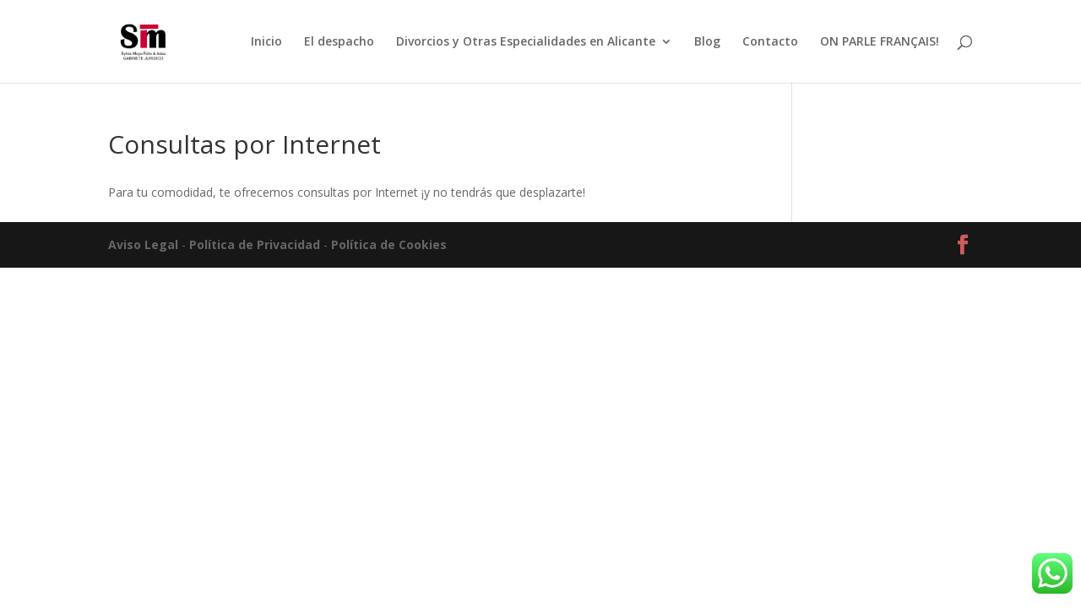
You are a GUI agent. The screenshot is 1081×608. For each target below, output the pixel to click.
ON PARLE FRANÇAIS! (879, 42)
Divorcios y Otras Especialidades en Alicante (525, 42)
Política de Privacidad (254, 244)
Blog (707, 42)
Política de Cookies (389, 244)
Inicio (266, 42)
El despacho (339, 42)
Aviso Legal (143, 244)
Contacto (770, 42)
